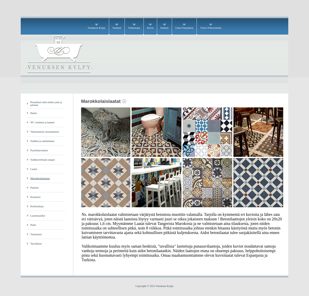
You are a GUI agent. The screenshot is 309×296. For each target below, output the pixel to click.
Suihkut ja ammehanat (42, 141)
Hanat (33, 113)
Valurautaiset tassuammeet (44, 131)
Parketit (34, 187)
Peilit (33, 225)
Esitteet (164, 27)
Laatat (33, 169)
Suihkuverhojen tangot (42, 159)
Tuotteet (116, 27)
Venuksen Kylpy (97, 27)
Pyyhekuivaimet (39, 150)
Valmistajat (134, 27)
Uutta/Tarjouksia (184, 27)
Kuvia (150, 27)
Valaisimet (36, 234)
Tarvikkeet (36, 243)
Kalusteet (35, 197)
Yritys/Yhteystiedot (210, 27)
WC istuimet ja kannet (42, 122)
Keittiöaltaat (37, 206)
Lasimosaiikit (37, 215)
